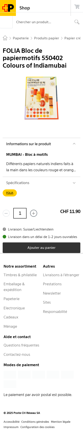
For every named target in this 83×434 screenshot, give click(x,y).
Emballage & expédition (14, 287)
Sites (47, 302)
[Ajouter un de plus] (33, 213)
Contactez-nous (17, 354)
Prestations (52, 284)
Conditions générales (35, 421)
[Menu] (6, 22)
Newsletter (52, 293)
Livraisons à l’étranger (61, 275)
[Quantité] (20, 213)
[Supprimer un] (6, 213)
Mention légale (60, 421)
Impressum (11, 427)
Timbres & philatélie (20, 275)
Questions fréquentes (21, 345)
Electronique (14, 308)
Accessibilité (11, 421)
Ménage (10, 326)
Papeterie (11, 299)
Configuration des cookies (37, 427)
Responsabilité (55, 311)
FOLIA (9, 192)
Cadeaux (11, 317)
